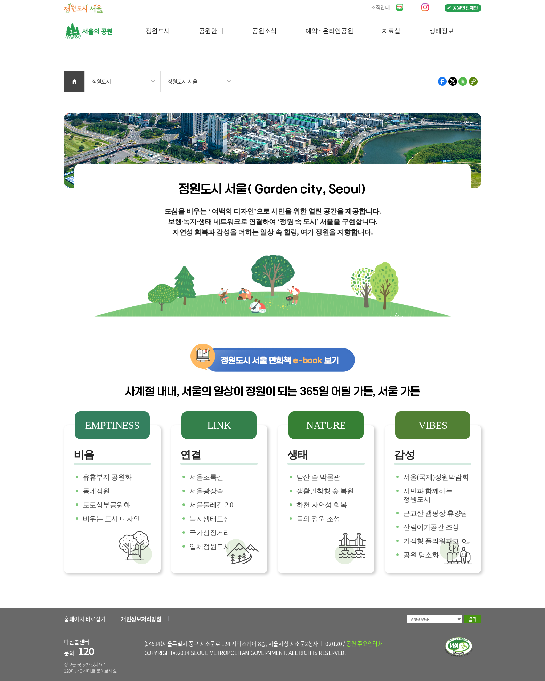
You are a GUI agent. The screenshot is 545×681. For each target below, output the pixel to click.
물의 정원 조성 (318, 519)
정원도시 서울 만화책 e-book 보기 (272, 357)
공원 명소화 (421, 555)
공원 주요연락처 (364, 643)
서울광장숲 (206, 491)
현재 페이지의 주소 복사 (473, 81)
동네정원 (96, 491)
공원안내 (211, 30)
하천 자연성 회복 (321, 505)
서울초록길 (206, 477)
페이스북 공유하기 (442, 81)
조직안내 (380, 7)
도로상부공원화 (106, 505)
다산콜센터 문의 (79, 647)
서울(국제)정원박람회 (436, 477)
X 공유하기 (452, 81)
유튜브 (412, 7)
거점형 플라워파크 (431, 541)
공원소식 (264, 30)
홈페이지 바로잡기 (85, 619)
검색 (470, 58)
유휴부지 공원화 (107, 477)
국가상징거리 (209, 532)
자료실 (391, 30)
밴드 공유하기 (462, 81)
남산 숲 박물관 (318, 477)
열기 (472, 619)
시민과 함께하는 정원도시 (427, 495)
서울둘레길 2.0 (211, 505)
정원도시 (158, 30)
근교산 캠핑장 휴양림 (435, 513)
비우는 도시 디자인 (111, 519)
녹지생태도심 (209, 519)
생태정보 (441, 30)
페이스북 (437, 7)
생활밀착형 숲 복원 (325, 491)
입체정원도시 (209, 546)
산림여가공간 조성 (431, 527)
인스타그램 (425, 7)
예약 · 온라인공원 (329, 30)
